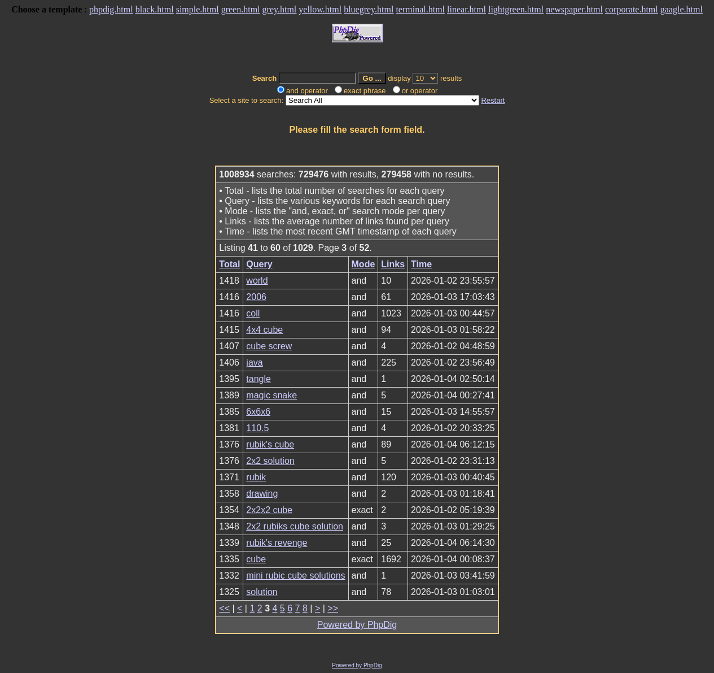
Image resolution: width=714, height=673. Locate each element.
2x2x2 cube (269, 510)
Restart (493, 100)
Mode (363, 264)
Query (259, 264)
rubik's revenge (276, 543)
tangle (258, 379)
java (254, 362)
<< (224, 608)
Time (421, 264)
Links (393, 264)
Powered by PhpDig (357, 624)
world (257, 280)
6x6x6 (258, 411)
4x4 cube (264, 330)
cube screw (269, 346)
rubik (256, 477)
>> (332, 608)
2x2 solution (270, 461)
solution (261, 592)
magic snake (271, 395)
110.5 (257, 428)
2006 (256, 297)
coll (253, 313)
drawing (262, 493)
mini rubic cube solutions (295, 575)
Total (229, 264)
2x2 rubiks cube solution (294, 526)
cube (256, 559)
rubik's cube (270, 444)
